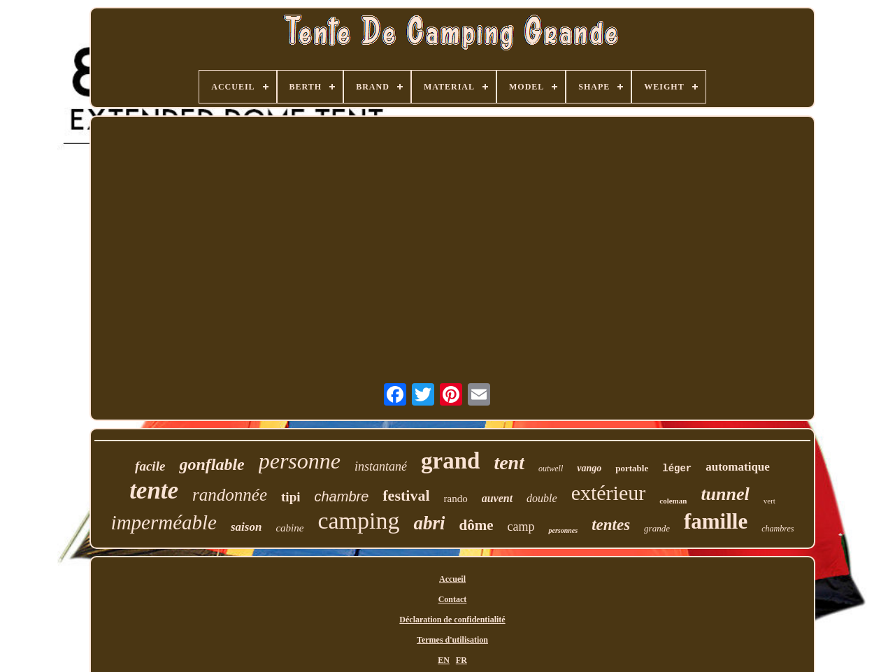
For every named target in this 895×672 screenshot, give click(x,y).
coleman (673, 500)
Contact (452, 599)
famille (715, 521)
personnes (563, 530)
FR (461, 660)
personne (300, 460)
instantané (381, 466)
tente (153, 490)
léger (677, 468)
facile (150, 466)
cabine (289, 528)
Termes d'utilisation (452, 640)
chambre (341, 496)
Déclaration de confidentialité (452, 619)
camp (520, 527)
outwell (550, 468)
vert (769, 500)
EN (444, 660)
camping (358, 521)
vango (589, 468)
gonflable (211, 464)
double (542, 498)
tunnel (725, 494)
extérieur (608, 492)
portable (631, 468)
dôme (476, 525)
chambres (777, 529)
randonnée (229, 494)
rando (456, 498)
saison (246, 527)
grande (657, 528)
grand (450, 460)
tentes (611, 525)
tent (509, 462)
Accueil (452, 579)
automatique (738, 466)
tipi (290, 496)
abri (429, 523)
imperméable (164, 522)
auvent (497, 498)
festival (405, 495)
